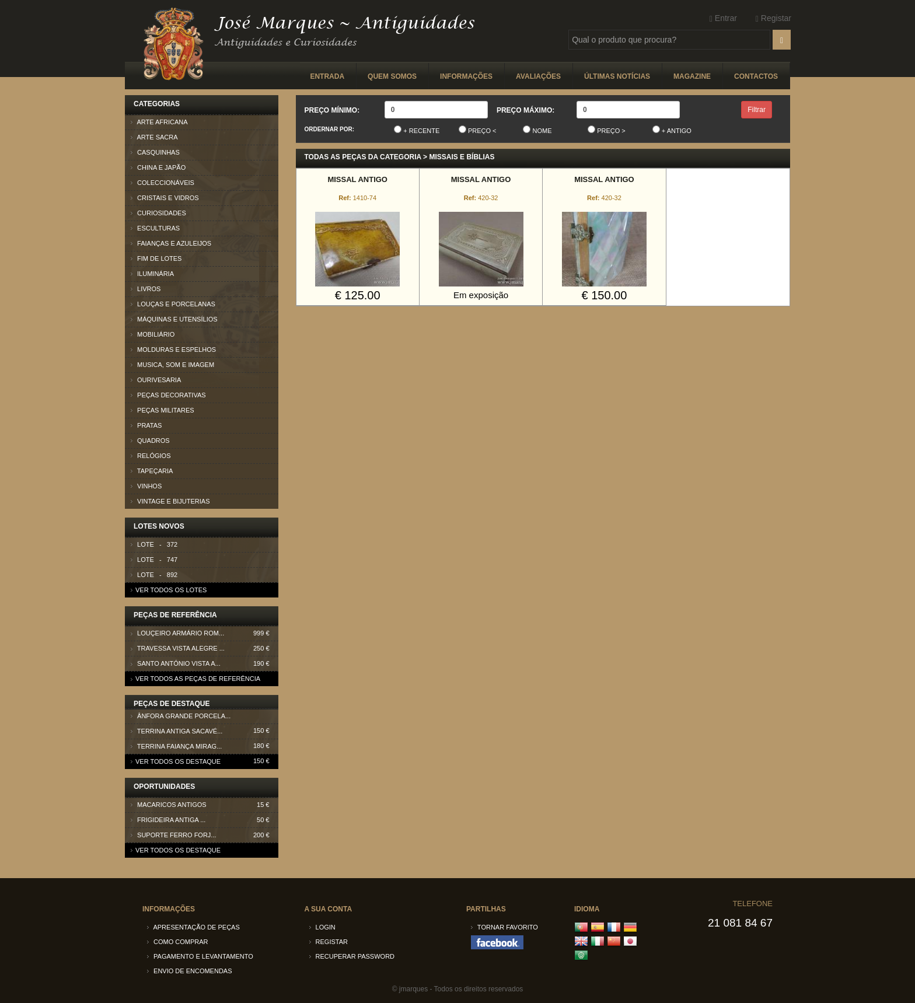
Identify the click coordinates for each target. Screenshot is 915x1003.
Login (322, 927)
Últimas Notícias (617, 76)
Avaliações (538, 76)
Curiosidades (158, 212)
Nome (537, 129)
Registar (773, 18)
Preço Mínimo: (332, 110)
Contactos (756, 76)
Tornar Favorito (504, 927)
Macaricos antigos (204, 805)
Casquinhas (155, 152)
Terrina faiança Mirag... (204, 748)
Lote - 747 (154, 559)
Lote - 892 (154, 574)
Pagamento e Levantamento (200, 956)
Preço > (607, 129)
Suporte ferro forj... (204, 835)
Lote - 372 (154, 544)
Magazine (692, 76)
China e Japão (158, 167)
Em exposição (480, 295)
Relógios (151, 455)
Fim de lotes (156, 258)
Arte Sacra (154, 137)
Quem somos (392, 76)
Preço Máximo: (525, 110)
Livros (145, 288)
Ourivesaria (156, 379)
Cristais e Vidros (165, 197)
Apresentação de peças (193, 927)
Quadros (150, 440)
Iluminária (152, 273)
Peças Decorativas (168, 395)
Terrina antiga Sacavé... (204, 733)
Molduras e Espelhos (173, 349)
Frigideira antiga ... (204, 820)
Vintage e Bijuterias (170, 501)
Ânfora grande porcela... (204, 718)
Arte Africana (159, 121)
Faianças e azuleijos (171, 243)
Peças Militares (162, 410)
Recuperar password (352, 956)
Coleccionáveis (162, 182)
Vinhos (146, 486)
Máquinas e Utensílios (174, 319)
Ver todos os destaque (176, 761)
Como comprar (177, 941)
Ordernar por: (330, 129)
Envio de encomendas (189, 970)
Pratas (146, 425)
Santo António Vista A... (204, 663)
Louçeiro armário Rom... (204, 633)
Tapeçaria (152, 470)
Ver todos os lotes (169, 589)
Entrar (723, 18)
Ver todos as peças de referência (195, 678)
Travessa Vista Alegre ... (204, 648)
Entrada (327, 76)
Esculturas (155, 228)
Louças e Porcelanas (173, 303)
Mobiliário (152, 334)
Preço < (478, 129)
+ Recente (416, 129)
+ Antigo (672, 129)
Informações (466, 76)
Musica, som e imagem (172, 364)
